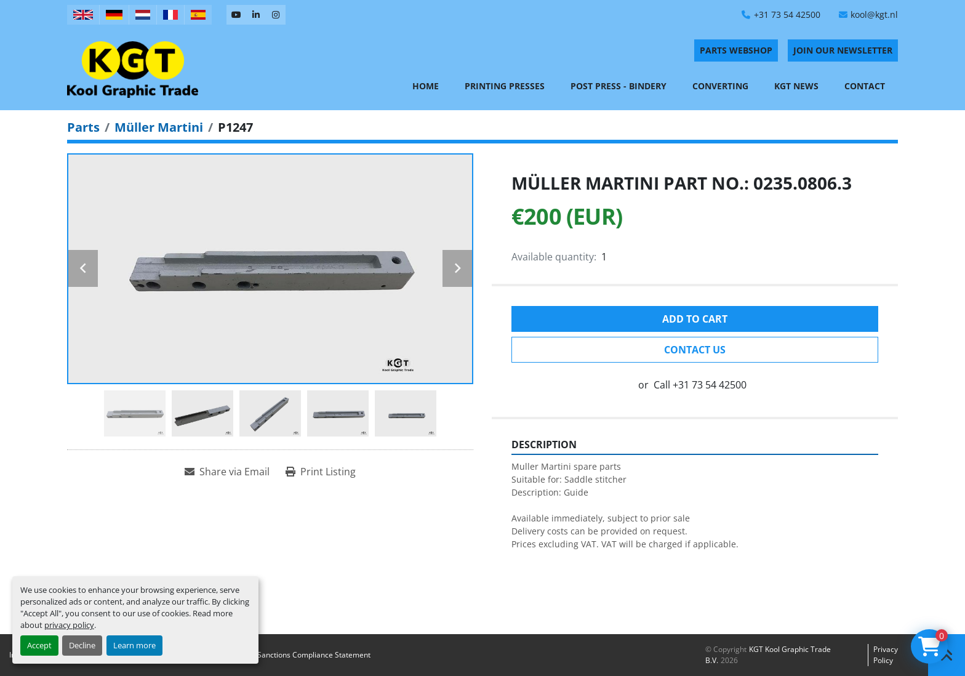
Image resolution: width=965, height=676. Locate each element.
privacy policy (69, 624)
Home (425, 86)
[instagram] (276, 15)
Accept (39, 645)
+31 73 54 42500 (787, 14)
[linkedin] (256, 15)
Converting (720, 86)
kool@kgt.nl (874, 14)
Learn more (134, 645)
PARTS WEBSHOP (736, 50)
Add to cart (694, 319)
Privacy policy (885, 655)
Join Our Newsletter (842, 50)
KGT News (796, 86)
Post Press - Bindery (619, 86)
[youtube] (236, 15)
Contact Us (695, 349)
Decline (82, 645)
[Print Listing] (321, 471)
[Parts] (83, 127)
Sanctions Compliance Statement (313, 655)
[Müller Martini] (158, 127)
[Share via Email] (227, 471)
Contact (864, 86)
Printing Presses (505, 86)
